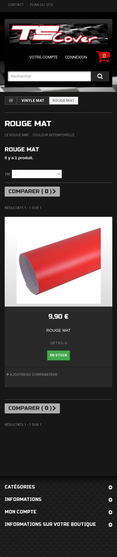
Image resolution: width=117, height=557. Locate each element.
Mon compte (21, 512)
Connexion (76, 57)
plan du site (41, 5)
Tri (7, 174)
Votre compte (43, 57)
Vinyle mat (33, 100)
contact (16, 5)
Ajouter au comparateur (33, 375)
